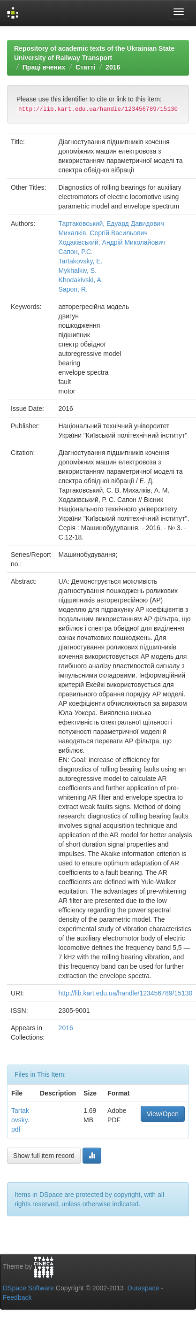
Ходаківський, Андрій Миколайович (112, 242)
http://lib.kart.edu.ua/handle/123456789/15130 (126, 993)
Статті (85, 67)
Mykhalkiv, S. (78, 270)
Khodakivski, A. (81, 280)
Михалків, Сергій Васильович (103, 233)
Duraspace (143, 1288)
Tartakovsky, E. (81, 261)
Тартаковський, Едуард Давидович (111, 223)
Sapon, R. (73, 289)
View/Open (163, 1114)
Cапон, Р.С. (76, 251)
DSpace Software (28, 1288)
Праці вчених (44, 67)
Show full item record (44, 1155)
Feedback (17, 1297)
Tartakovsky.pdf (20, 1120)
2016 (113, 67)
